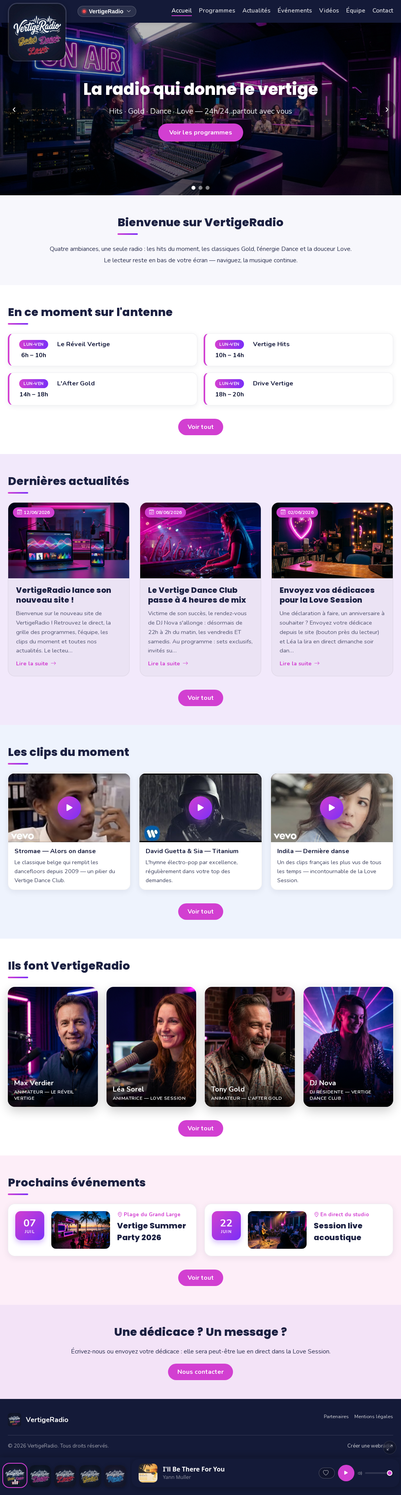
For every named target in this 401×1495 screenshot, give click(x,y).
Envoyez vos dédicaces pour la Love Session (327, 595)
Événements (295, 11)
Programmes (217, 11)
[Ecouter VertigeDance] (40, 1476)
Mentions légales (373, 1416)
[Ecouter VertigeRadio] (15, 1475)
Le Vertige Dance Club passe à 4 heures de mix (197, 595)
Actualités (256, 11)
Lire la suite (36, 663)
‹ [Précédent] (14, 109)
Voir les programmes (200, 132)
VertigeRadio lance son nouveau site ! (63, 595)
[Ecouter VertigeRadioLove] (65, 1476)
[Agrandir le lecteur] (389, 1447)
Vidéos (329, 11)
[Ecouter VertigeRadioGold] (90, 1476)
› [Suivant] (386, 109)
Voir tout (201, 427)
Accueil (182, 11)
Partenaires (336, 1416)
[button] (69, 831)
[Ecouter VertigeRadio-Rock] (115, 1476)
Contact (382, 11)
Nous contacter (200, 1372)
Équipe (355, 11)
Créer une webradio (370, 1446)
